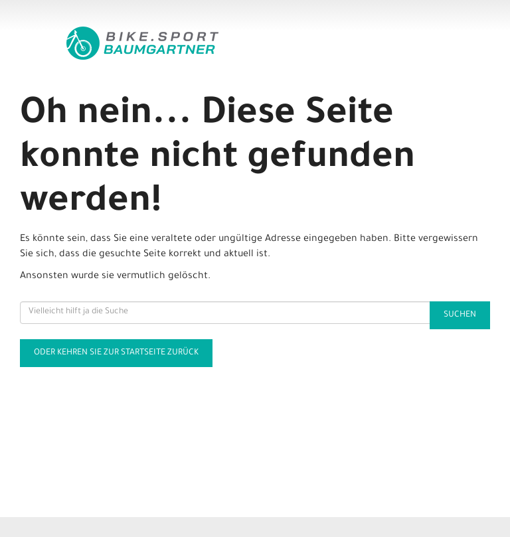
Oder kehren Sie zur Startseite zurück (116, 353)
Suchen (460, 315)
